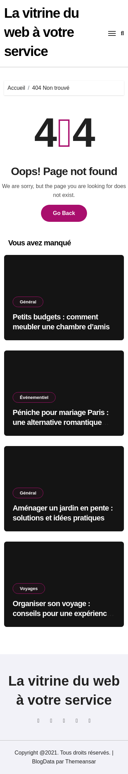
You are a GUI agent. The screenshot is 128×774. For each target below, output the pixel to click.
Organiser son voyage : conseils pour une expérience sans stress (62, 613)
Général (28, 301)
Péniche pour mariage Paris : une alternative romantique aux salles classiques (61, 422)
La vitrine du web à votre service (41, 32)
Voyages (29, 588)
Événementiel (34, 397)
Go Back (64, 213)
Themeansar (80, 761)
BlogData (43, 761)
